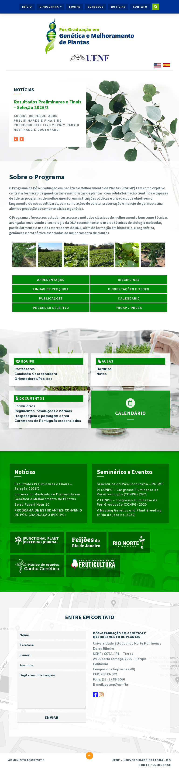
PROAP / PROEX (129, 308)
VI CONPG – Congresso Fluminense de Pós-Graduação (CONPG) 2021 (127, 492)
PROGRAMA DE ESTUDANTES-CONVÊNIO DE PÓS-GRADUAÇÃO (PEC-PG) (48, 512)
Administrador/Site (26, 760)
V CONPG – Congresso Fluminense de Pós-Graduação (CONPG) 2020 (127, 502)
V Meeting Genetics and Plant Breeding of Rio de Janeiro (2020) (129, 512)
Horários (104, 369)
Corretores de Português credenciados (47, 421)
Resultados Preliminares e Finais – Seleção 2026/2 (47, 104)
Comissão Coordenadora (35, 374)
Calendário (129, 298)
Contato (140, 6)
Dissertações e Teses (128, 289)
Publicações (51, 298)
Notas (101, 374)
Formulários (24, 406)
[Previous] (16, 138)
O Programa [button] (49, 6)
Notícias (118, 6)
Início (27, 6)
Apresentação (51, 280)
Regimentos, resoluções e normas (43, 411)
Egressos (95, 6)
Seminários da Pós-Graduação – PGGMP (130, 484)
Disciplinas (129, 280)
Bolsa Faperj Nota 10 (31, 504)
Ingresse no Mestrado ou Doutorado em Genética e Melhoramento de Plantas (47, 496)
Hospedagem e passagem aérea (41, 416)
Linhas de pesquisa (51, 289)
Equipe (74, 6)
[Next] (22, 138)
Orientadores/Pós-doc (33, 379)
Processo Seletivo (51, 308)
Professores (24, 369)
